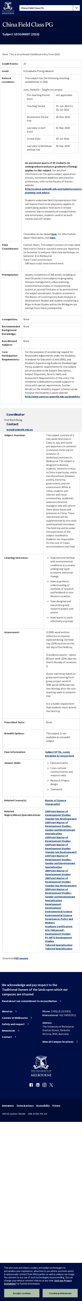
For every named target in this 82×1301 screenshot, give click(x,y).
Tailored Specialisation (58, 945)
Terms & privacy (24, 1105)
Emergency (8, 1105)
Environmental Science (58, 911)
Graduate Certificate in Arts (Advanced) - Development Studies (58, 930)
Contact (7, 1036)
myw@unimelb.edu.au (19, 429)
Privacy (56, 1105)
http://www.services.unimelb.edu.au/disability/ (52, 396)
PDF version (21, 958)
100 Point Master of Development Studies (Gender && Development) (61, 815)
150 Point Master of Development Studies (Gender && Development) (61, 848)
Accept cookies (22, 1293)
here (54, 234)
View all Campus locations (58, 1041)
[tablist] (49, 8)
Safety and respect (13, 1024)
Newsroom (8, 1030)
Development (53, 904)
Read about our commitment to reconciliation (29, 1001)
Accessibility (43, 1105)
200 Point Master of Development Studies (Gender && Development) (61, 881)
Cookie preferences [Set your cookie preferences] (60, 1293)
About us (7, 1011)
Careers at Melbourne (15, 1017)
